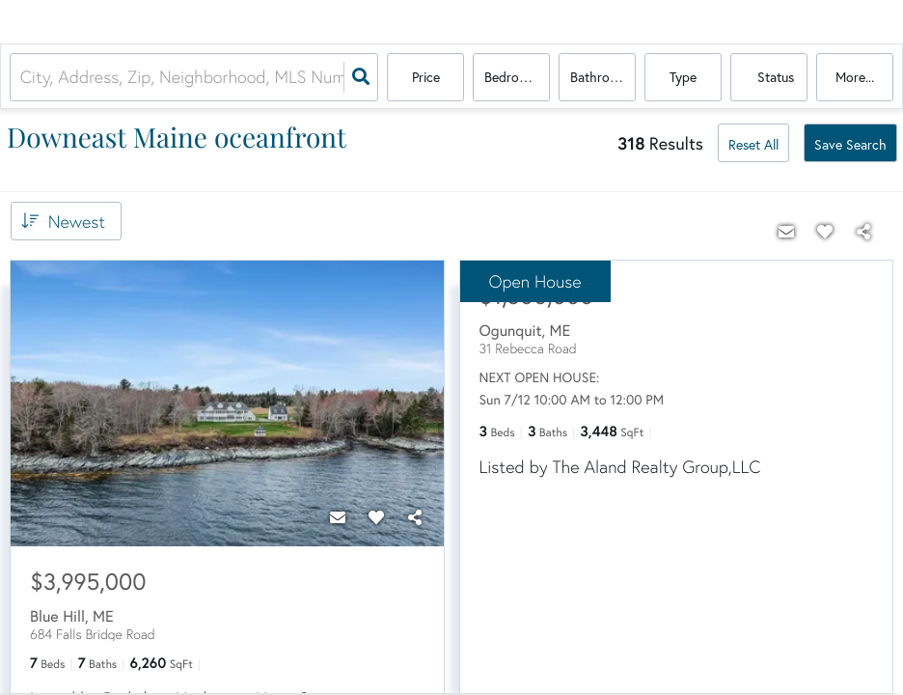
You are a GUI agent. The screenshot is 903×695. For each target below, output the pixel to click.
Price (426, 78)
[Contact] (337, 517)
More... (854, 78)
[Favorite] (376, 517)
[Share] (415, 517)
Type (683, 78)
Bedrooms (513, 78)
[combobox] (22, 78)
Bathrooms (602, 78)
